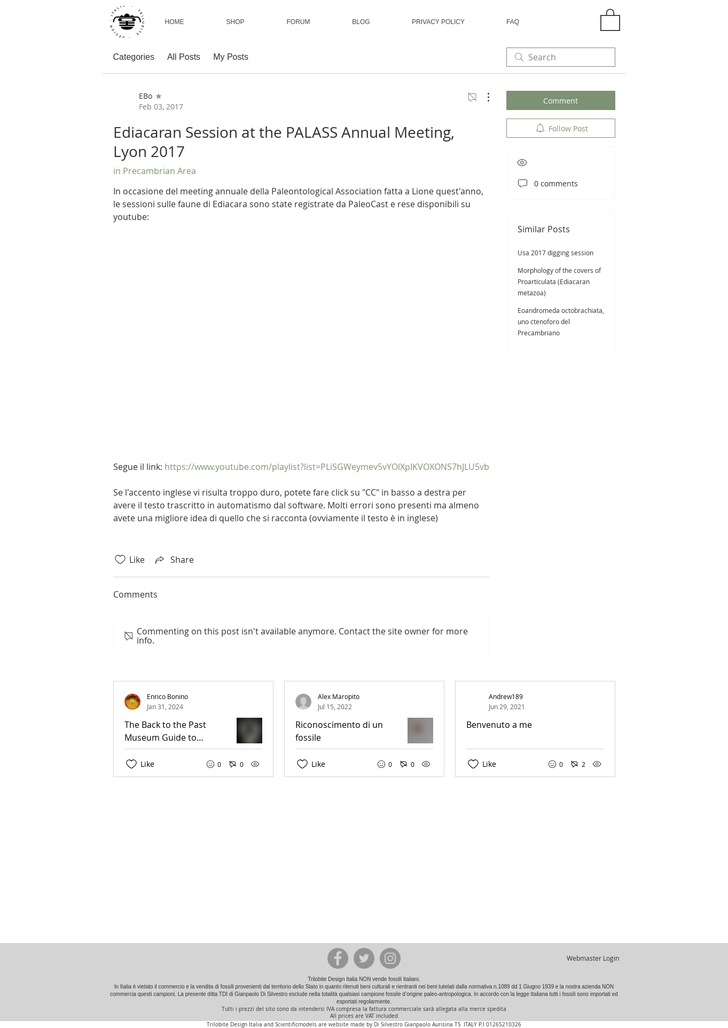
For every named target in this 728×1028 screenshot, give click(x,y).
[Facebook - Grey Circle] (337, 958)
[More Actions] (482, 97)
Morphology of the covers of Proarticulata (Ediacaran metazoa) (559, 281)
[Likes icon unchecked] (120, 559)
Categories (133, 56)
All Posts (183, 56)
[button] (235, 22)
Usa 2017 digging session (555, 252)
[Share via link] (173, 559)
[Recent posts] (369, 729)
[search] (560, 57)
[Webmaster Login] (593, 958)
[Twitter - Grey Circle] (364, 958)
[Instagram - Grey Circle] (390, 958)
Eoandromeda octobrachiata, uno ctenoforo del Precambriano (561, 321)
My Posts (230, 56)
